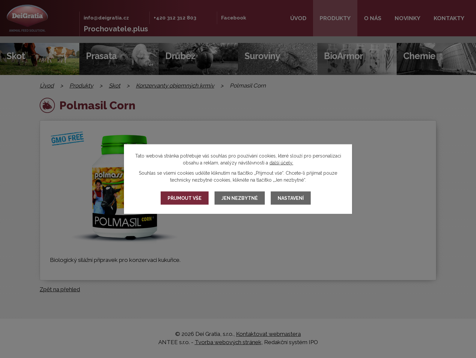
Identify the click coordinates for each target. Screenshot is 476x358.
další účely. (281, 162)
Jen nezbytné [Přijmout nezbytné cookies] (239, 198)
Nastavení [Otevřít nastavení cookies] (291, 198)
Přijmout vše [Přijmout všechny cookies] (185, 198)
